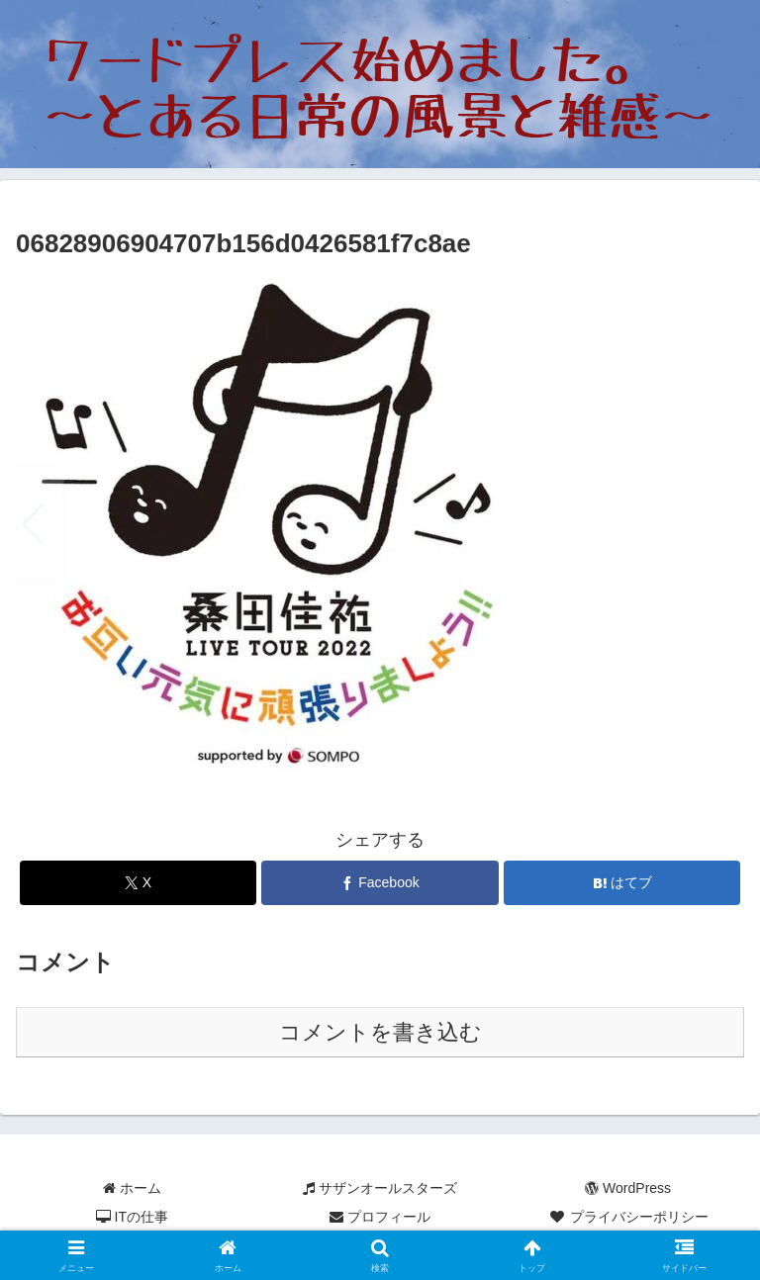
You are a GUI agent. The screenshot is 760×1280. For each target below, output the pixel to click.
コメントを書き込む (380, 1032)
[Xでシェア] (138, 883)
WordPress (628, 1188)
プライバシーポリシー (628, 1217)
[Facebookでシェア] (379, 883)
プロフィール (380, 1217)
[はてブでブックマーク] (622, 883)
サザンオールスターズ (380, 1188)
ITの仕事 (132, 1217)
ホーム (132, 1188)
